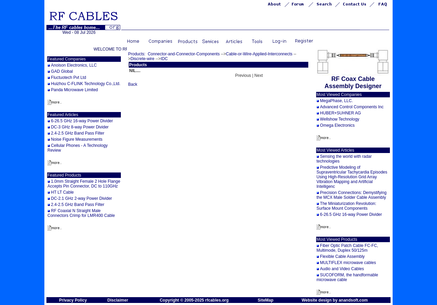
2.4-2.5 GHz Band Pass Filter (77, 133)
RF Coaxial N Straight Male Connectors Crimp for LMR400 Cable (81, 213)
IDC (164, 58)
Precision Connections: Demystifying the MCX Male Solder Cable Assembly (351, 195)
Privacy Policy (73, 300)
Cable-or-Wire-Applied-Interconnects (259, 54)
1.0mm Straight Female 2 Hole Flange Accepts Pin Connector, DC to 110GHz (83, 184)
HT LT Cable (62, 192)
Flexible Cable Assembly (342, 256)
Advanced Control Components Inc (351, 107)
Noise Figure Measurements (76, 139)
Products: (136, 54)
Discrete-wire (142, 58)
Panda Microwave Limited (74, 89)
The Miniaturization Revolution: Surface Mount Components (346, 206)
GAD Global (62, 71)
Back (132, 84)
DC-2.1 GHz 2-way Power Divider (81, 198)
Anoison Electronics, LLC (74, 65)
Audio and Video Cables (342, 268)
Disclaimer (118, 300)
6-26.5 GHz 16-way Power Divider (82, 121)
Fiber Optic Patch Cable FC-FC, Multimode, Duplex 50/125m (347, 248)
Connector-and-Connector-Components (184, 54)
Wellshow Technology (339, 119)
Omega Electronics (337, 125)
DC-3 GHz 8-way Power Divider (80, 127)
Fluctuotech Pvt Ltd (68, 77)
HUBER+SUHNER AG (340, 113)
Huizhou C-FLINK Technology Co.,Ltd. (85, 83)
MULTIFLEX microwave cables (348, 262)
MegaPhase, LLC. (336, 100)
